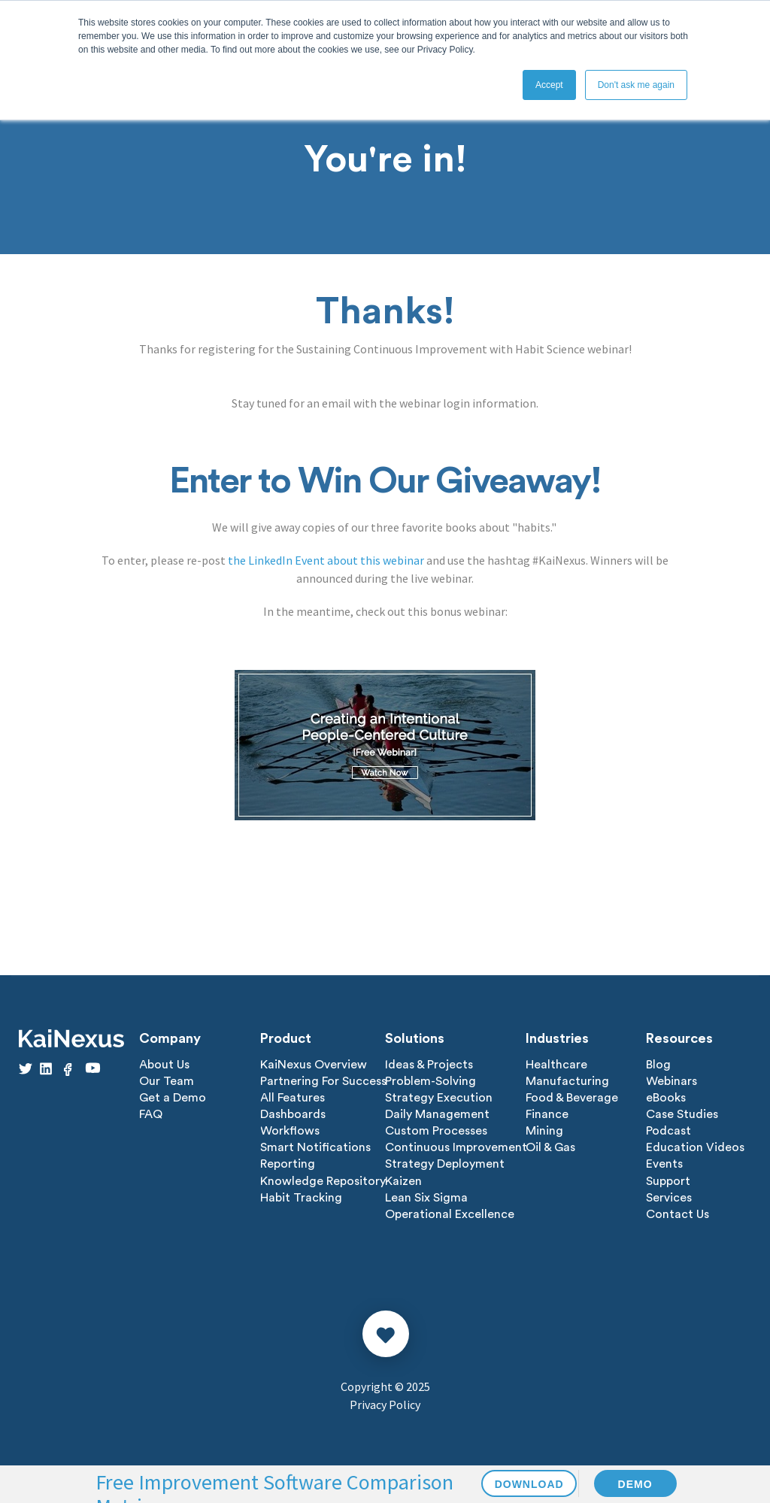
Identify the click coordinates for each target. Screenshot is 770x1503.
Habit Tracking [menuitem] (301, 1197)
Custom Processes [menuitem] (436, 1131)
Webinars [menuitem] (671, 1081)
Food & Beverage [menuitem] (572, 1098)
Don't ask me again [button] (636, 85)
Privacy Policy (385, 1403)
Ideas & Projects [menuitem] (429, 1065)
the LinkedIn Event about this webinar (326, 560)
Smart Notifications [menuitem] (315, 1147)
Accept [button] (549, 85)
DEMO (635, 1484)
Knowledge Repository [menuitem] (323, 1180)
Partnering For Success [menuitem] (323, 1081)
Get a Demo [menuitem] (172, 1098)
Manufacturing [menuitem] (567, 1081)
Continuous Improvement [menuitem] (456, 1147)
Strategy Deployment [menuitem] (445, 1164)
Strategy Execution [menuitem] (439, 1098)
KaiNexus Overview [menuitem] (313, 1065)
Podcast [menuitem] (668, 1131)
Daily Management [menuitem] (437, 1114)
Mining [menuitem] (544, 1131)
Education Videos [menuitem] (695, 1147)
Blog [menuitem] (658, 1065)
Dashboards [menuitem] (293, 1114)
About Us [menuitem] (164, 1065)
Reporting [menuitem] (287, 1164)
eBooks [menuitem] (666, 1098)
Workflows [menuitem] (290, 1131)
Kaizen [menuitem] (403, 1180)
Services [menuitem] (669, 1197)
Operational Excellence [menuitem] (449, 1214)
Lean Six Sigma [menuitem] (426, 1197)
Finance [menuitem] (547, 1114)
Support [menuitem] (668, 1180)
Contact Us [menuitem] (677, 1214)
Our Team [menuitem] (166, 1081)
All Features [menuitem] (292, 1098)
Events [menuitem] (664, 1164)
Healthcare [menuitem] (556, 1065)
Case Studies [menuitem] (682, 1114)
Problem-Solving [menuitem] (430, 1081)
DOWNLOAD (529, 1484)
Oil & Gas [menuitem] (550, 1147)
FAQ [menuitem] (150, 1114)
